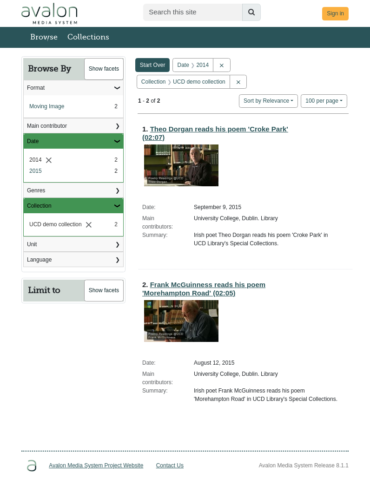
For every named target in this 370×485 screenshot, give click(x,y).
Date (33, 141)
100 (321, 100)
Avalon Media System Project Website (96, 465)
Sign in (335, 13)
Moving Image (46, 106)
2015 (35, 171)
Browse (44, 37)
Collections (88, 37)
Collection (39, 206)
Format (36, 88)
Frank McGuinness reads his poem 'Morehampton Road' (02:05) (203, 289)
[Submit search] (251, 12)
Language (39, 259)
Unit (32, 244)
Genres (36, 190)
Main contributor (47, 126)
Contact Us (170, 465)
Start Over (152, 65)
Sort (266, 101)
